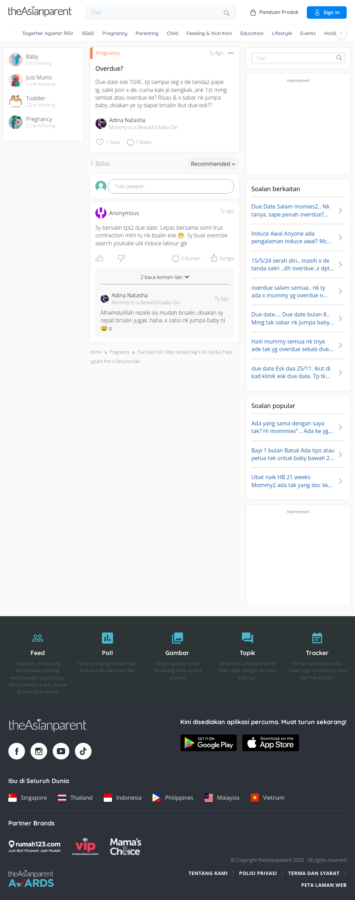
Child (172, 33)
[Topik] (247, 661)
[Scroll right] (341, 33)
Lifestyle (282, 33)
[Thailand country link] (75, 797)
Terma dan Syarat (314, 873)
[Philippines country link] (173, 797)
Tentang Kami (208, 873)
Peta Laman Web (324, 885)
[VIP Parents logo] (85, 846)
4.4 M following (40, 84)
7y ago (227, 210)
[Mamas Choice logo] (125, 846)
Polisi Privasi (258, 873)
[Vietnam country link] (268, 797)
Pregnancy (114, 33)
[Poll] (108, 661)
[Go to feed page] (40, 14)
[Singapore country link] (27, 797)
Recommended (213, 164)
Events (308, 33)
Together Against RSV (47, 33)
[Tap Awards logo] (31, 878)
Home (96, 352)
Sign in (327, 12)
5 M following (39, 63)
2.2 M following (40, 105)
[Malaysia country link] (222, 797)
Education (251, 33)
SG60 (88, 33)
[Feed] (38, 661)
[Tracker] (317, 661)
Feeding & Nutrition (209, 33)
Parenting (147, 33)
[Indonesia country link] (122, 797)
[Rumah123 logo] (34, 846)
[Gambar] (177, 661)
